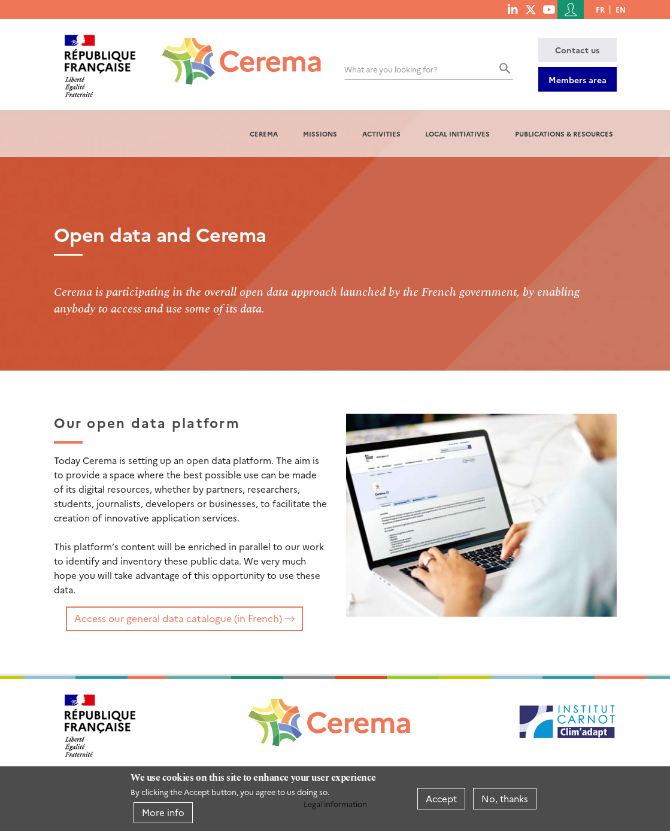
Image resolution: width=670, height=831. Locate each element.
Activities (381, 133)
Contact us (577, 50)
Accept (441, 798)
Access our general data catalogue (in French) (178, 617)
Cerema (264, 133)
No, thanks (504, 798)
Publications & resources (564, 133)
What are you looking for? (391, 69)
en (621, 9)
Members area (577, 80)
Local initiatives (457, 133)
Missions (320, 133)
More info (163, 812)
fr (600, 9)
